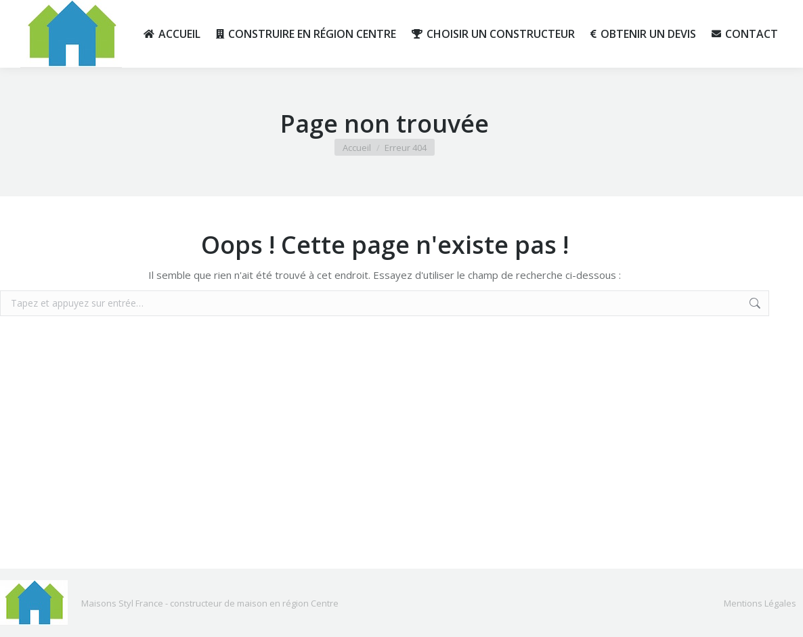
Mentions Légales (760, 603)
